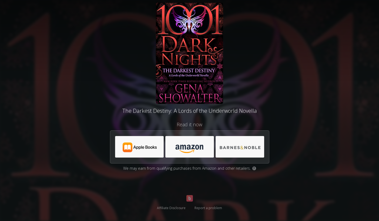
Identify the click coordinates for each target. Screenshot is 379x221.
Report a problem (208, 208)
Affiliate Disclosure (171, 208)
